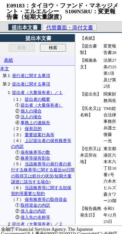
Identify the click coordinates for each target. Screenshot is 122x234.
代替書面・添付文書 (69, 27)
